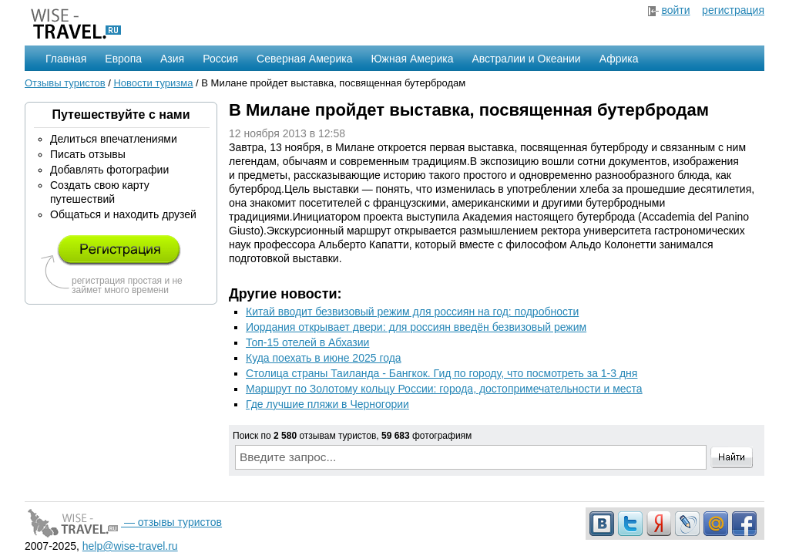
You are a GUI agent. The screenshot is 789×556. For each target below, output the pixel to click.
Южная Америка (412, 58)
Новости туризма (153, 83)
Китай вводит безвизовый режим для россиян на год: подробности (412, 311)
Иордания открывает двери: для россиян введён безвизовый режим (416, 327)
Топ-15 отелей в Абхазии (307, 342)
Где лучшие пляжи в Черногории (327, 404)
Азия (172, 58)
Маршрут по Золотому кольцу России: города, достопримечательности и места (444, 388)
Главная (65, 58)
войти (675, 10)
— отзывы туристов (123, 522)
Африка (619, 58)
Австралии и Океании (526, 58)
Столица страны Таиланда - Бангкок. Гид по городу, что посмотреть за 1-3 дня (441, 373)
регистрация (733, 10)
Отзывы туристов (65, 83)
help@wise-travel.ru (130, 546)
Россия (220, 58)
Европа (123, 58)
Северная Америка (304, 58)
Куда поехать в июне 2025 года (323, 358)
